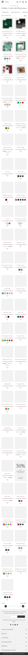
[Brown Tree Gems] (18, 176)
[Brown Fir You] (9, 223)
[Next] (22, 606)
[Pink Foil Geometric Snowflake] (9, 105)
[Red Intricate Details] (25, 200)
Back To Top (24, 603)
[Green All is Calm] (18, 317)
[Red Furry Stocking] (6, 550)
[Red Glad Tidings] (12, 293)
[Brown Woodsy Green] (22, 270)
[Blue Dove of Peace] (6, 524)
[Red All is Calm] (23, 317)
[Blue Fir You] (7, 223)
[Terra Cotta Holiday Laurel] (6, 128)
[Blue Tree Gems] (23, 176)
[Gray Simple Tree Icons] (11, 574)
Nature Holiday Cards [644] (15, 12)
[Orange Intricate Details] (16, 200)
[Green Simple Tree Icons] (8, 574)
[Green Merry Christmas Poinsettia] (8, 409)
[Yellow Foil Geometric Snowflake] (5, 105)
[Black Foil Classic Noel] (8, 317)
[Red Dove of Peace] (4, 524)
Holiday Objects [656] (5, 12)
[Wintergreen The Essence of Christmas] (22, 223)
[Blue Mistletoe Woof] (7, 59)
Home (11, 5)
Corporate (5, 35)
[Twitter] (17, 625)
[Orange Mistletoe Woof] (9, 59)
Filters (25, 15)
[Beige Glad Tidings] (5, 293)
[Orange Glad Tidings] (9, 293)
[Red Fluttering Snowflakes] (12, 340)
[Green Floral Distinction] (22, 548)
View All (3, 603)
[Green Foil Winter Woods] (7, 597)
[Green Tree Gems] (20, 176)
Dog (8, 547)
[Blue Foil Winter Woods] (5, 597)
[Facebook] (15, 625)
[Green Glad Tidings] (3, 293)
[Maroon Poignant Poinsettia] (6, 200)
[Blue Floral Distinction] (19, 548)
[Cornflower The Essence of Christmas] (19, 223)
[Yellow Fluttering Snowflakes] (3, 340)
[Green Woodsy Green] (19, 270)
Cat (6, 547)
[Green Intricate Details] (20, 200)
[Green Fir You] (5, 223)
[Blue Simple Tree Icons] (6, 574)
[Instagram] (13, 625)
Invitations (10, 363)
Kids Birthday (5, 500)
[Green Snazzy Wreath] (19, 501)
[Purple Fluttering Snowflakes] (9, 340)
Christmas (23, 58)
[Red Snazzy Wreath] (22, 501)
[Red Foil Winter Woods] (9, 597)
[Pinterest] (10, 625)
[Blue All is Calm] (20, 317)
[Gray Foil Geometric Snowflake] (7, 105)
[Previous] (6, 606)
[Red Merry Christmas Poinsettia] (6, 409)
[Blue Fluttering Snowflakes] (5, 340)
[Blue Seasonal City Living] (20, 524)
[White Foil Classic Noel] (6, 317)
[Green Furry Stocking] (8, 550)
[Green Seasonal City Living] (23, 524)
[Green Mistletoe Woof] (5, 59)
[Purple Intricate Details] (23, 200)
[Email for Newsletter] (10, 617)
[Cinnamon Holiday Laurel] (8, 128)
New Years (10, 151)
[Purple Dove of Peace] (11, 524)
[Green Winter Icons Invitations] (18, 103)
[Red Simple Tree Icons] (4, 574)
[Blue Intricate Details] (18, 200)
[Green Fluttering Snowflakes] (7, 340)
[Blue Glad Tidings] (7, 293)
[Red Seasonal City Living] (18, 524)
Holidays (10, 35)
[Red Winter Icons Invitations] (23, 103)
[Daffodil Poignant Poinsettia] (8, 200)
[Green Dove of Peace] (8, 524)
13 (19, 606)
